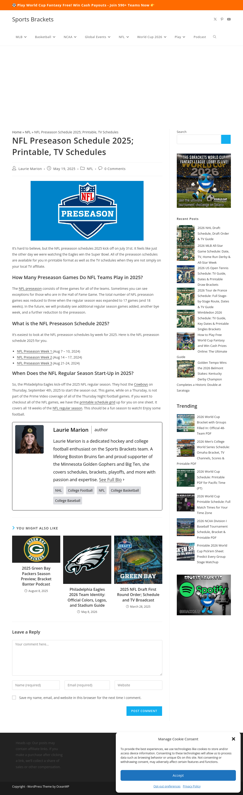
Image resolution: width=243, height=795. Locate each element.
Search (182, 132)
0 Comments (115, 168)
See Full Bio (110, 479)
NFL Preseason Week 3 (34, 363)
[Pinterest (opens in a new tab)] (222, 19)
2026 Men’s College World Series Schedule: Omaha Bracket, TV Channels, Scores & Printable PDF (203, 452)
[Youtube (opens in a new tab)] (229, 19)
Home (17, 132)
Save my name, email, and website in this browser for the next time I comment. (80, 697)
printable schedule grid (97, 402)
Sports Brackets (33, 19)
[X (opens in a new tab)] (215, 19)
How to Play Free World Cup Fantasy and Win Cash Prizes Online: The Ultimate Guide (202, 346)
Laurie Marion (30, 168)
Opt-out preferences (167, 786)
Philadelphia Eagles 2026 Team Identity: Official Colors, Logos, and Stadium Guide (87, 597)
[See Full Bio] (124, 479)
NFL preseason (30, 288)
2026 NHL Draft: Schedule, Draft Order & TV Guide (213, 233)
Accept (178, 775)
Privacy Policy (192, 786)
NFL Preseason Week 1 (35, 351)
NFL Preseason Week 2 (34, 357)
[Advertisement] (121, 81)
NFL (28, 132)
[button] (233, 739)
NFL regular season (67, 408)
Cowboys (141, 384)
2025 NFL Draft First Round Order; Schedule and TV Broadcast (138, 595)
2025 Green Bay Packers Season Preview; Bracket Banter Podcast (36, 576)
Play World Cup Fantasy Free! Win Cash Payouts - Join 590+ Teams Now (85, 5)
